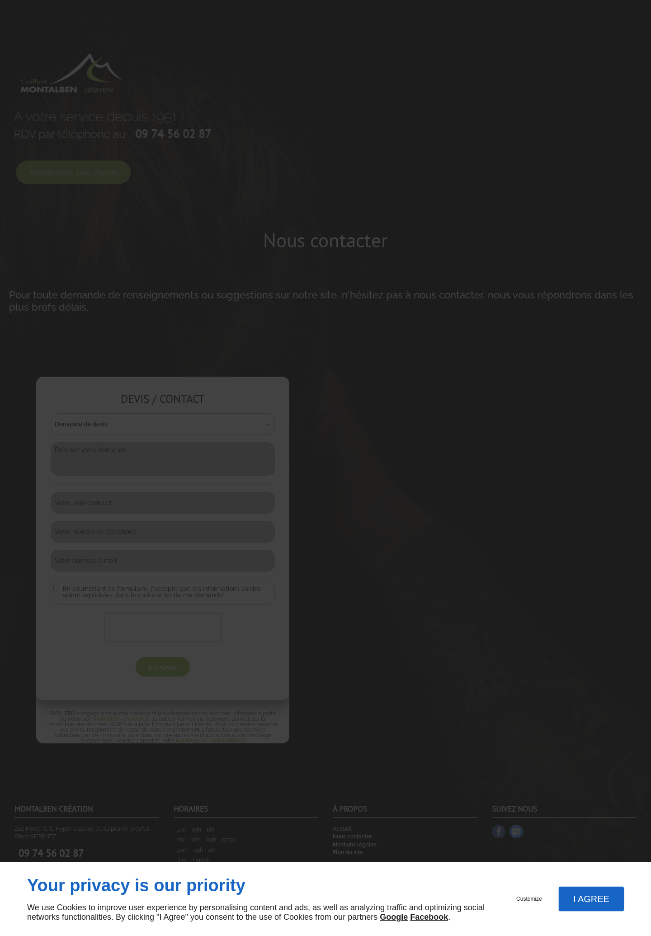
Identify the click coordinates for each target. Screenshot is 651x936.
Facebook (429, 917)
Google (394, 917)
